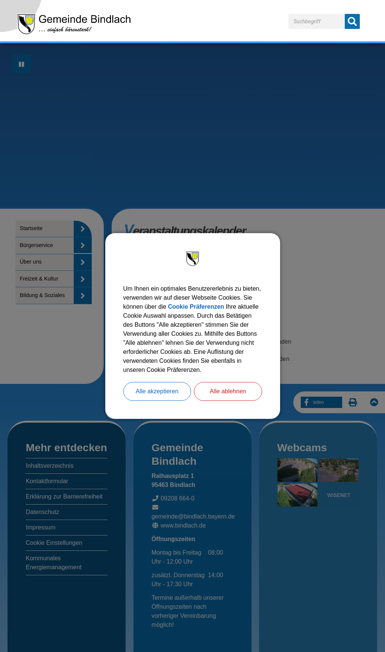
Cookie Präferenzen (196, 306)
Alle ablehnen (228, 391)
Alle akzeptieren (157, 391)
